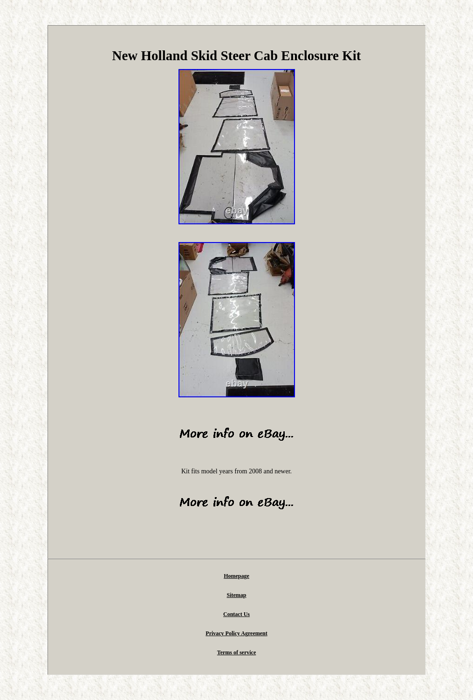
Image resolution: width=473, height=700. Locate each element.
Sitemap (237, 595)
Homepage (236, 576)
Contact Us (236, 614)
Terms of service (236, 652)
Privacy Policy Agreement (236, 633)
